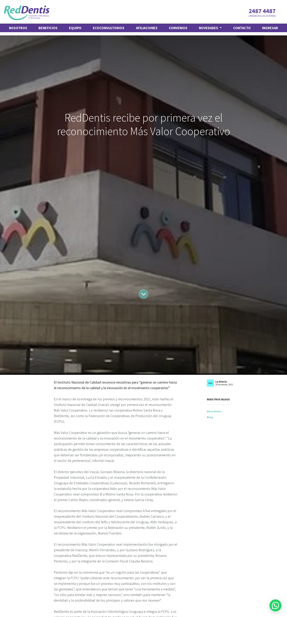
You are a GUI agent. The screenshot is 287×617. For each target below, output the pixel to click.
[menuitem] (18, 28)
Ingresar (270, 28)
